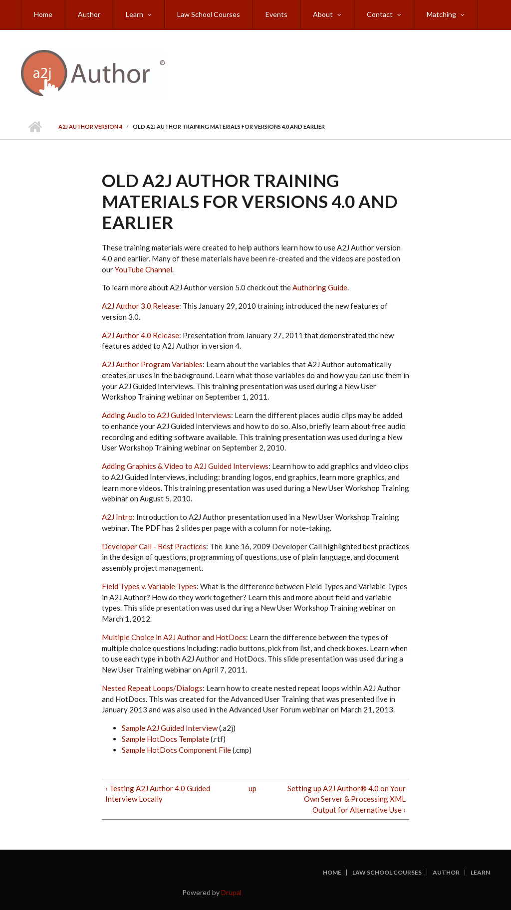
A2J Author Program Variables (152, 364)
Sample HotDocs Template (165, 738)
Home (43, 14)
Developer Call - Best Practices (154, 546)
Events (276, 14)
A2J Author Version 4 (90, 126)
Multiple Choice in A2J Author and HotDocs (174, 637)
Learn (134, 14)
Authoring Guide (319, 287)
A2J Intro (117, 516)
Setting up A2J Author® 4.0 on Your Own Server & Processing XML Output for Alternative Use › (346, 799)
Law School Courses (208, 14)
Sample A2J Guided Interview (170, 727)
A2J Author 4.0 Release (140, 335)
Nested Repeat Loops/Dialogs (152, 687)
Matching (441, 14)
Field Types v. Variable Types (149, 586)
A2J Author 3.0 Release (140, 305)
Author (89, 14)
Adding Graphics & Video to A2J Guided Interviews (185, 465)
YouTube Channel (143, 269)
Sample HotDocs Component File (177, 749)
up (252, 788)
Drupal (231, 892)
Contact (380, 14)
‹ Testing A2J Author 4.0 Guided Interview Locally (157, 794)
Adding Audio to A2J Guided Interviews (166, 415)
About (323, 14)
